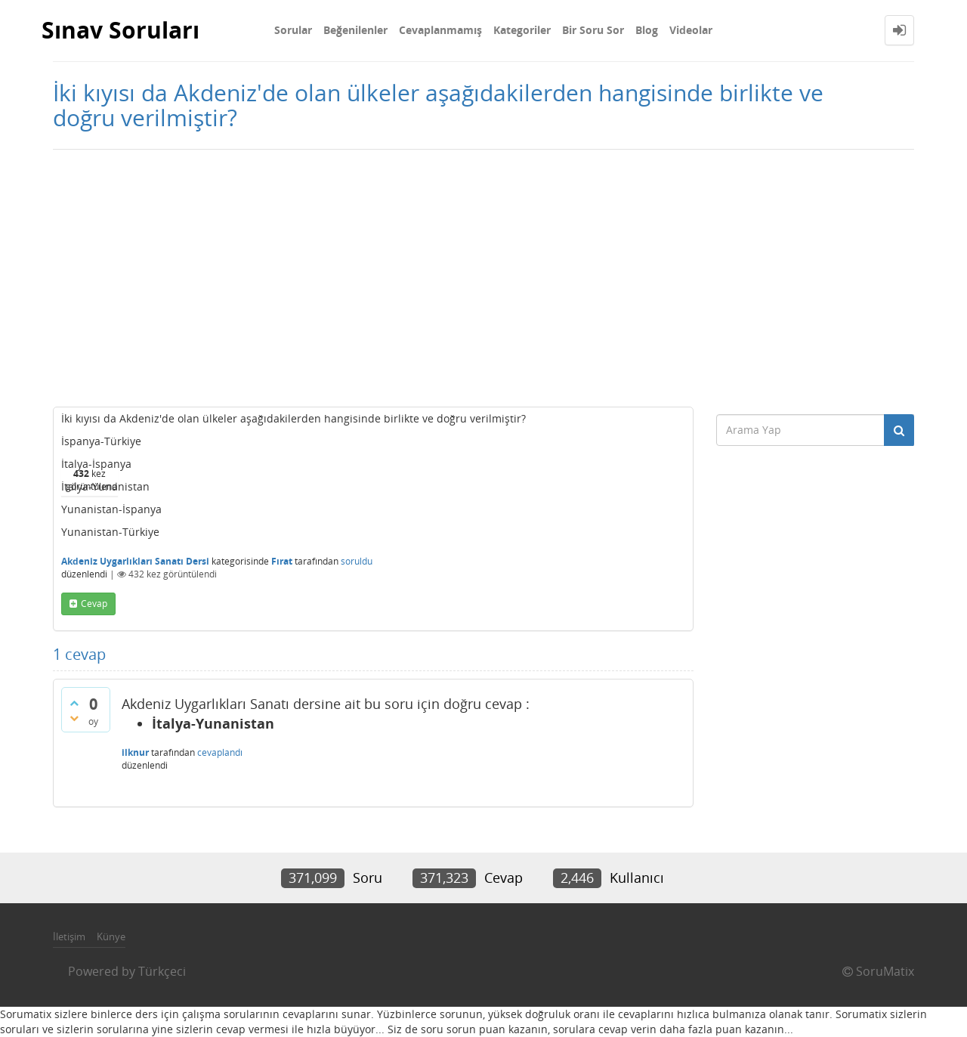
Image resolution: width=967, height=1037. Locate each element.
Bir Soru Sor (593, 30)
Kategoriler (522, 30)
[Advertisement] (483, 278)
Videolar (690, 30)
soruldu (356, 561)
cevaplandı (220, 752)
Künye (111, 936)
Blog (646, 30)
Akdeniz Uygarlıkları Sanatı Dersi (135, 561)
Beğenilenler (355, 30)
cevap (94, 603)
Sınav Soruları (120, 29)
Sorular (293, 30)
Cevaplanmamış (440, 30)
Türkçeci (162, 971)
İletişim (69, 936)
